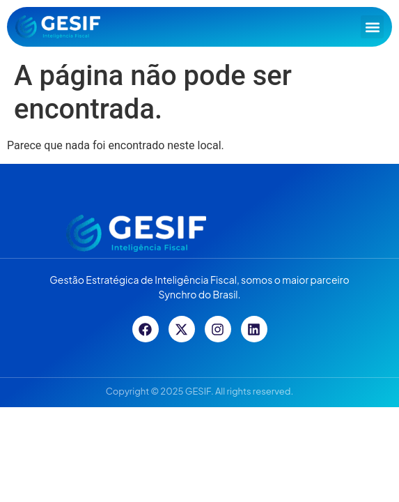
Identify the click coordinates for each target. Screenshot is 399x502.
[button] (372, 26)
